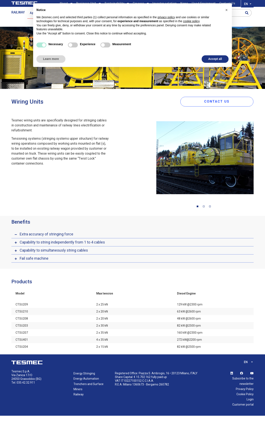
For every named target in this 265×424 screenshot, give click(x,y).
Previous (153, 167)
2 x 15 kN (102, 355)
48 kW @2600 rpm (189, 327)
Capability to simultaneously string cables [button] (54, 259)
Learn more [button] (51, 59)
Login (250, 407)
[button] (226, 10)
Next (257, 167)
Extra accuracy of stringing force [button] (46, 242)
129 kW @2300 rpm (189, 313)
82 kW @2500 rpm (189, 334)
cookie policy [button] (191, 21)
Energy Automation (86, 387)
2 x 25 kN (102, 313)
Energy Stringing (84, 382)
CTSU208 (22, 327)
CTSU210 (22, 320)
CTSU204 (22, 355)
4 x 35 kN (102, 348)
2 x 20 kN (102, 320)
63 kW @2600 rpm (189, 320)
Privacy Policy (245, 397)
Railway (78, 402)
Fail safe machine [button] (34, 267)
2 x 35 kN (102, 341)
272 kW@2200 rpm (189, 348)
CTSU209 (22, 313)
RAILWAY (18, 20)
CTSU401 (22, 348)
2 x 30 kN (102, 334)
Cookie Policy (245, 402)
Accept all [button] (215, 59)
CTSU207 (22, 341)
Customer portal (243, 413)
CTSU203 (22, 334)
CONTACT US (224, 109)
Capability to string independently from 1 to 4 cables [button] (62, 250)
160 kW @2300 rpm (189, 341)
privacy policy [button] (166, 17)
